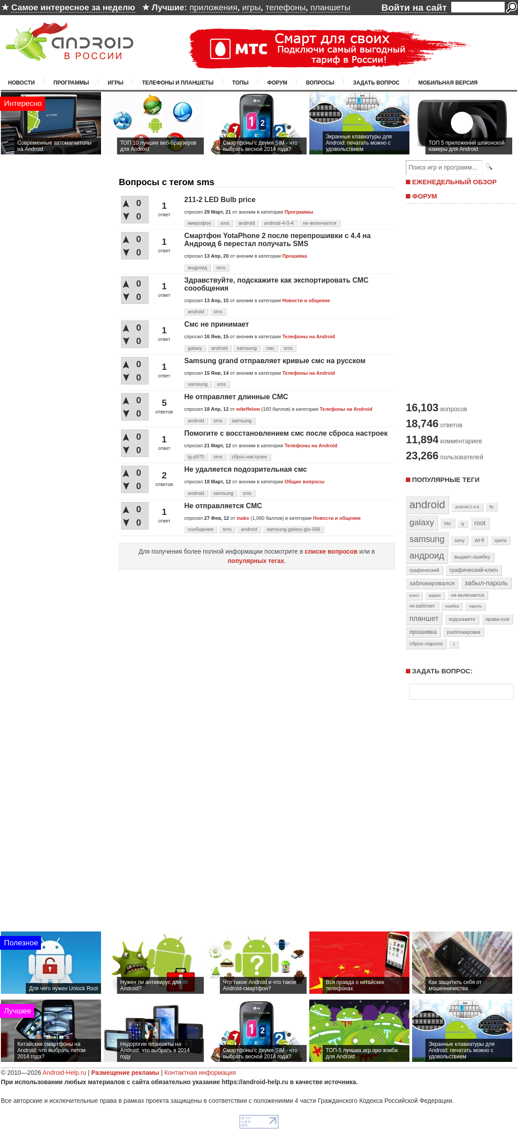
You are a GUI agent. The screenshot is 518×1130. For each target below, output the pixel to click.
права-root (498, 619)
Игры (115, 83)
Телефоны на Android (308, 336)
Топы (240, 83)
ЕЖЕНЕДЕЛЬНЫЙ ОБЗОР (454, 182)
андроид (197, 267)
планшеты (330, 7)
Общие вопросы (304, 481)
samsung (247, 348)
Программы (71, 83)
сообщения (200, 529)
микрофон (199, 223)
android (247, 223)
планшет (423, 618)
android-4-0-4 (279, 223)
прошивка (423, 631)
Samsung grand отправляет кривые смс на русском (274, 361)
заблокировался (431, 583)
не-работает (422, 605)
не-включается (319, 223)
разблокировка (463, 632)
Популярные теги (445, 479)
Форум (277, 83)
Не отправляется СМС (223, 506)
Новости (21, 83)
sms (224, 223)
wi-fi (479, 540)
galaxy (195, 348)
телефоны (285, 7)
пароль (475, 606)
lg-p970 (196, 456)
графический (424, 570)
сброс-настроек (249, 456)
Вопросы (320, 83)
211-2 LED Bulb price (219, 199)
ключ (414, 595)
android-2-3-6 (467, 507)
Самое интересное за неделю (73, 7)
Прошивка (294, 256)
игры (251, 7)
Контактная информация (200, 1072)
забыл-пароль (486, 583)
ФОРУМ (424, 196)
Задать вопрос (376, 83)
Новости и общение (306, 300)
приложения (214, 7)
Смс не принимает (216, 324)
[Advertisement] (459, 302)
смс (270, 348)
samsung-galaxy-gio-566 (293, 529)
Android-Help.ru (64, 1072)
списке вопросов (331, 551)
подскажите (462, 619)
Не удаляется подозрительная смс (245, 469)
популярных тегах (256, 560)
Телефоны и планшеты (178, 83)
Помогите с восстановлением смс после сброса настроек (286, 433)
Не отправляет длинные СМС (236, 397)
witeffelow (248, 409)
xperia (500, 540)
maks (243, 518)
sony (459, 540)
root (480, 523)
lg (462, 524)
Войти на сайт (414, 7)
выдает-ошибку (472, 556)
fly (492, 506)
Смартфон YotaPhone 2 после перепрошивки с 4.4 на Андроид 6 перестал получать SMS (277, 239)
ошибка (452, 606)
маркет (435, 595)
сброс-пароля (426, 643)
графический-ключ (473, 570)
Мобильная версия (448, 83)
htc (447, 523)
